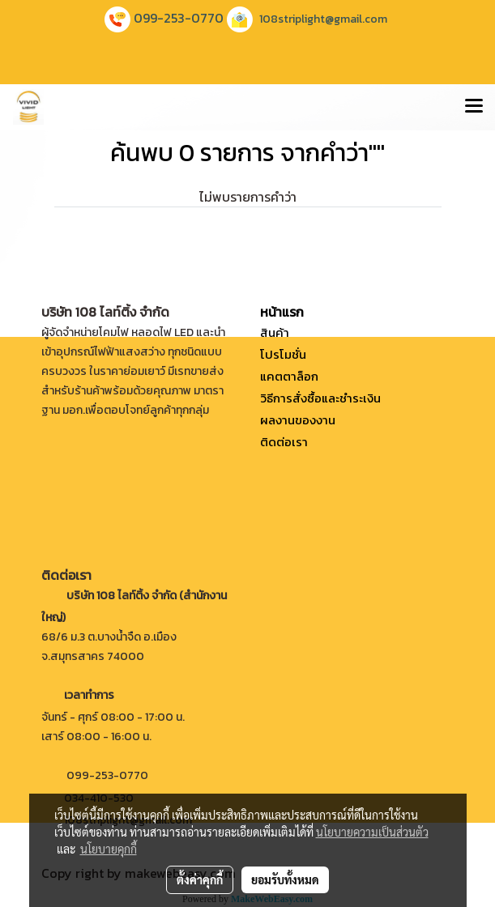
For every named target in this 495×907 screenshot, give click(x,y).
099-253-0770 (179, 18)
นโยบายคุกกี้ (108, 848)
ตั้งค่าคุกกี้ (200, 879)
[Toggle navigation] (474, 107)
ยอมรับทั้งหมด (285, 879)
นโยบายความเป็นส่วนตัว (372, 831)
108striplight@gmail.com (323, 19)
